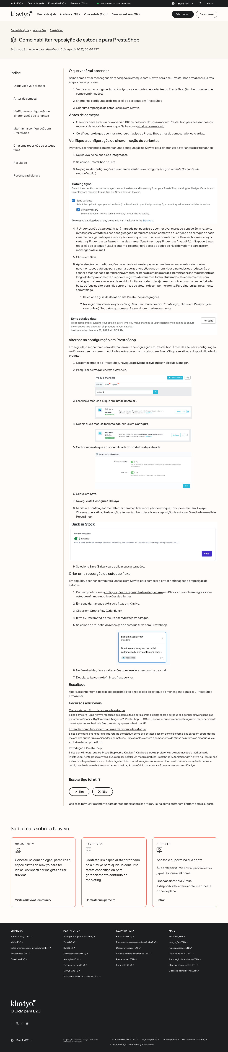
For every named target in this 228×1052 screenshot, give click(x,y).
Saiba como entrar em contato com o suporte (183, 803)
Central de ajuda (36, 3)
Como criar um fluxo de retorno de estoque (97, 710)
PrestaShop (56, 30)
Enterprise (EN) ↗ (57, 3)
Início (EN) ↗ (17, 3)
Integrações (39, 30)
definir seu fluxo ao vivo (117, 677)
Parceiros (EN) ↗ (79, 3)
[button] (143, 201)
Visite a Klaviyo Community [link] (33, 900)
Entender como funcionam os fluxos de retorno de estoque (107, 729)
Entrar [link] (161, 900)
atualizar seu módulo (150, 126)
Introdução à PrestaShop (85, 748)
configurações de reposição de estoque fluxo (133, 592)
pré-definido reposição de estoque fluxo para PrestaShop (129, 625)
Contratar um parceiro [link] (100, 900)
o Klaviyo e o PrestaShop (143, 133)
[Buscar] (199, 3)
